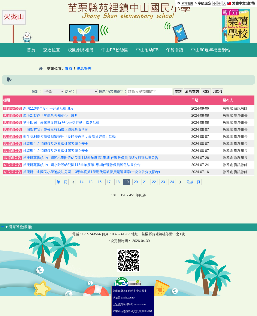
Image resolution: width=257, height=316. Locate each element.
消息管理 (84, 68)
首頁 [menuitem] (31, 49)
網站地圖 (187, 3)
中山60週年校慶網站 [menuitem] (210, 49)
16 (100, 182)
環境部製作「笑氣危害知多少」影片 (50, 115)
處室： (70, 91)
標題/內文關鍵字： (113, 91)
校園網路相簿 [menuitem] (81, 49)
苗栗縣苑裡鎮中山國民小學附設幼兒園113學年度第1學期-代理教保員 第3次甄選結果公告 (90, 158)
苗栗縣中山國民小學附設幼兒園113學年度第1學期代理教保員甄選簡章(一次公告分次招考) (91, 172)
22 (154, 182)
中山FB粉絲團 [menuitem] (114, 49)
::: (2, 227)
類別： (36, 91)
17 (109, 182)
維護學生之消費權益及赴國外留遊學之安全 (55, 144)
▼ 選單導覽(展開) (18, 227)
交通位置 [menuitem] (51, 49)
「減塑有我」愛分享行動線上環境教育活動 (55, 129)
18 (118, 182)
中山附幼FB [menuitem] (147, 49)
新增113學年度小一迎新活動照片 (48, 108)
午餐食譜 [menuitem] (174, 49)
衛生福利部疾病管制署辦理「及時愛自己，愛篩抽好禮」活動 (69, 136)
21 (145, 182)
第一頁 (62, 182)
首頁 (69, 68)
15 (91, 182)
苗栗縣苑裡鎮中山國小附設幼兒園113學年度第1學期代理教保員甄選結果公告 (81, 165)
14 (82, 182)
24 (172, 182)
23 (163, 182)
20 (136, 182)
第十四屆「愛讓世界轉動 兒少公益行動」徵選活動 (61, 122)
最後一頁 (193, 182)
